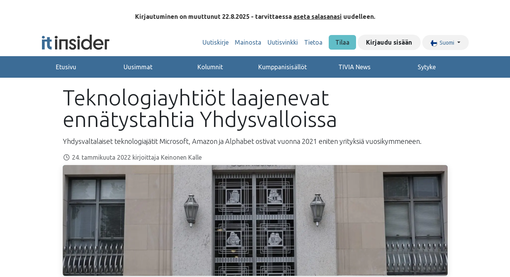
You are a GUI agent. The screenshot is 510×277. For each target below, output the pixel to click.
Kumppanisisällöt (282, 66)
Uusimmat (138, 66)
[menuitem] (215, 42)
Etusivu (66, 66)
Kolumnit (210, 66)
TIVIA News (354, 66)
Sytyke (427, 66)
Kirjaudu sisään (389, 42)
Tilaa (342, 42)
